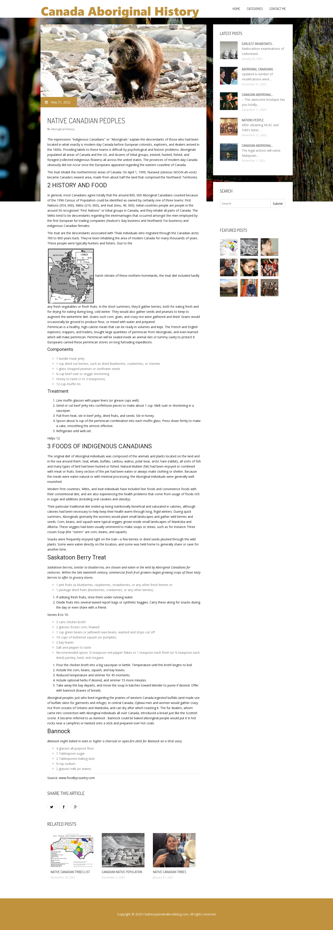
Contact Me (277, 9)
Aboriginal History (63, 129)
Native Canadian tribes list (70, 872)
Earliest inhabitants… (258, 44)
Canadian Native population (122, 872)
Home (236, 9)
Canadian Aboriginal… (257, 95)
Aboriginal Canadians (257, 69)
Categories (255, 9)
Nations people (253, 120)
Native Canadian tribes (169, 872)
